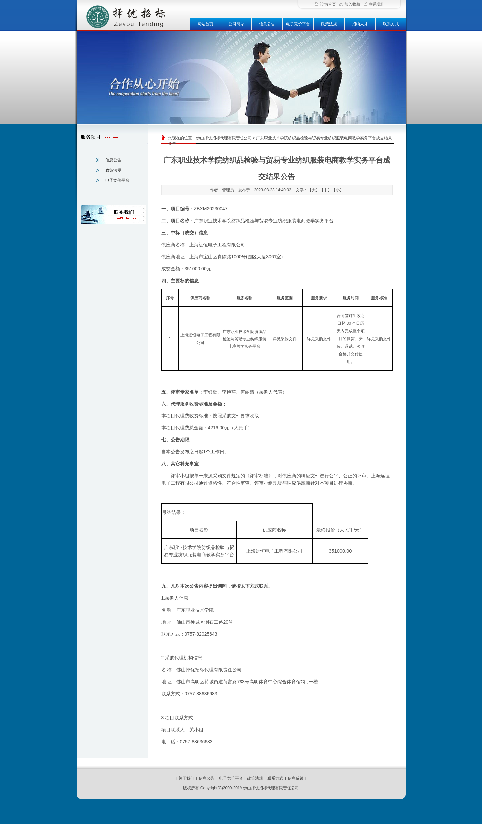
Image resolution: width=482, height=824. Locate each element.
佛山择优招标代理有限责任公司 (224, 138)
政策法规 (329, 24)
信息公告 (267, 24)
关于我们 (186, 778)
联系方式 (391, 24)
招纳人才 (360, 24)
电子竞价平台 (298, 24)
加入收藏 (349, 4)
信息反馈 (296, 778)
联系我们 (374, 4)
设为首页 (325, 4)
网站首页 (205, 24)
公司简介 (236, 24)
